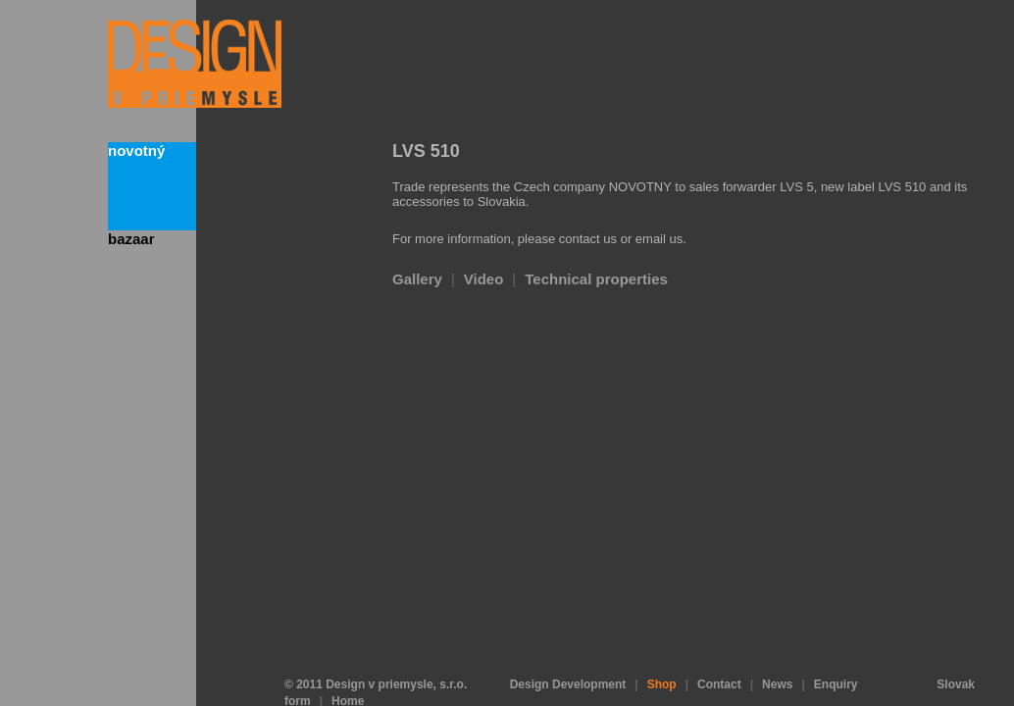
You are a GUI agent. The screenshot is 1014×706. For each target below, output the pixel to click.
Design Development (568, 650)
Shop (662, 650)
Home (347, 667)
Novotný (136, 150)
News (777, 650)
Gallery (417, 279)
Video (484, 279)
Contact (719, 650)
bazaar (131, 238)
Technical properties (596, 279)
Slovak (956, 650)
